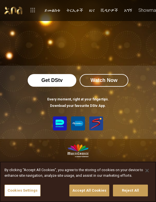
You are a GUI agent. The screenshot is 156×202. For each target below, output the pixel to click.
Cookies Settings (22, 190)
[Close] (147, 170)
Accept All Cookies (89, 190)
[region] (78, 182)
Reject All (130, 190)
